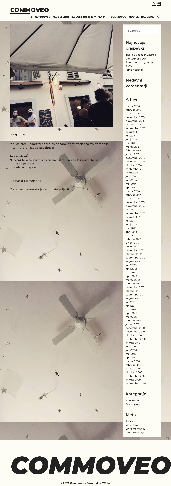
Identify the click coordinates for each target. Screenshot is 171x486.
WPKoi (106, 483)
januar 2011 (132, 324)
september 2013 (136, 213)
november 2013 (135, 206)
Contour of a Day (136, 58)
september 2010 (136, 339)
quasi (86, 159)
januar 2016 (133, 113)
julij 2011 (130, 302)
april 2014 (131, 187)
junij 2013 (131, 224)
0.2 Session (61, 16)
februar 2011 (133, 320)
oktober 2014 (134, 165)
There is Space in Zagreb (141, 55)
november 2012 (135, 250)
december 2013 (135, 202)
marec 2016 (133, 106)
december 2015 (135, 117)
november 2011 (135, 287)
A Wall (129, 66)
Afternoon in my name (139, 62)
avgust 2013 (133, 217)
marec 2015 (133, 146)
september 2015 (135, 128)
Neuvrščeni (20, 156)
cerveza (51, 159)
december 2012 (135, 246)
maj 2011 (131, 309)
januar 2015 (132, 154)
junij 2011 (131, 305)
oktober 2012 (134, 254)
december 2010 (135, 328)
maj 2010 (131, 354)
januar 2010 (133, 368)
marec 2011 (132, 317)
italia (79, 159)
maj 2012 (131, 272)
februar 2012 (133, 283)
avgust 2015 (133, 132)
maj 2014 (131, 183)
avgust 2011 (133, 298)
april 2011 (131, 313)
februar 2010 (133, 365)
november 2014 (135, 161)
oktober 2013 (134, 209)
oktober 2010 (134, 335)
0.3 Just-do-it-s (84, 17)
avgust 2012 (133, 261)
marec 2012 (133, 280)
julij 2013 (131, 220)
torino (95, 159)
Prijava (130, 421)
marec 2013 (133, 235)
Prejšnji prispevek (24, 163)
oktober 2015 (134, 124)
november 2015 (135, 121)
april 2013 (131, 231)
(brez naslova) (134, 69)
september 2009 (136, 376)
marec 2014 (133, 191)
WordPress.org (135, 432)
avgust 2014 (133, 172)
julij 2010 (131, 346)
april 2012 (131, 276)
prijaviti (64, 189)
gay (73, 159)
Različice (147, 16)
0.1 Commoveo (41, 16)
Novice (134, 16)
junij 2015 (131, 139)
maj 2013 (131, 228)
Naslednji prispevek (26, 167)
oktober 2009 (134, 372)
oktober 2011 (133, 291)
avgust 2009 (133, 379)
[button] (95, 17)
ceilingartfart (37, 159)
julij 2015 (131, 135)
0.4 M (103, 17)
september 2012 (136, 257)
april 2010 (131, 357)
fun (68, 159)
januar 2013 (133, 243)
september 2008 (136, 383)
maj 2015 (131, 143)
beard (17, 159)
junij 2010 (131, 350)
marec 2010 (133, 361)
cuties (60, 159)
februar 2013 (133, 239)
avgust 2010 (133, 342)
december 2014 (135, 158)
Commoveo (29, 9)
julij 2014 (131, 176)
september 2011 (135, 294)
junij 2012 (131, 268)
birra (25, 159)
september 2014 (136, 169)
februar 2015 (133, 150)
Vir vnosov (132, 425)
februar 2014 (133, 195)
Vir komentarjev (135, 428)
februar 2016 (133, 109)
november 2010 (135, 331)
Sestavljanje (133, 404)
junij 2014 (131, 180)
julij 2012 (131, 265)
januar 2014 (133, 198)
